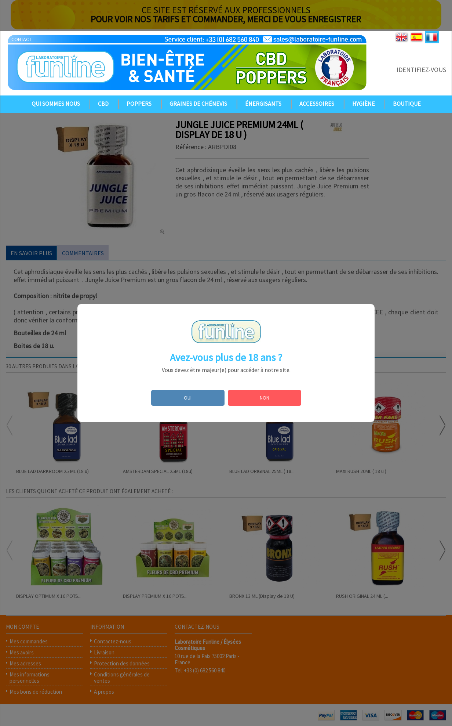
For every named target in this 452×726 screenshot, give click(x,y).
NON (264, 397)
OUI (188, 397)
